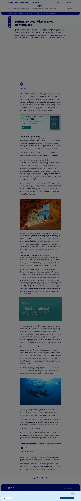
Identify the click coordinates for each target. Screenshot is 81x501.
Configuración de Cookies (6, 498)
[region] (40, 496)
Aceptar (63, 498)
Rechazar (71, 498)
